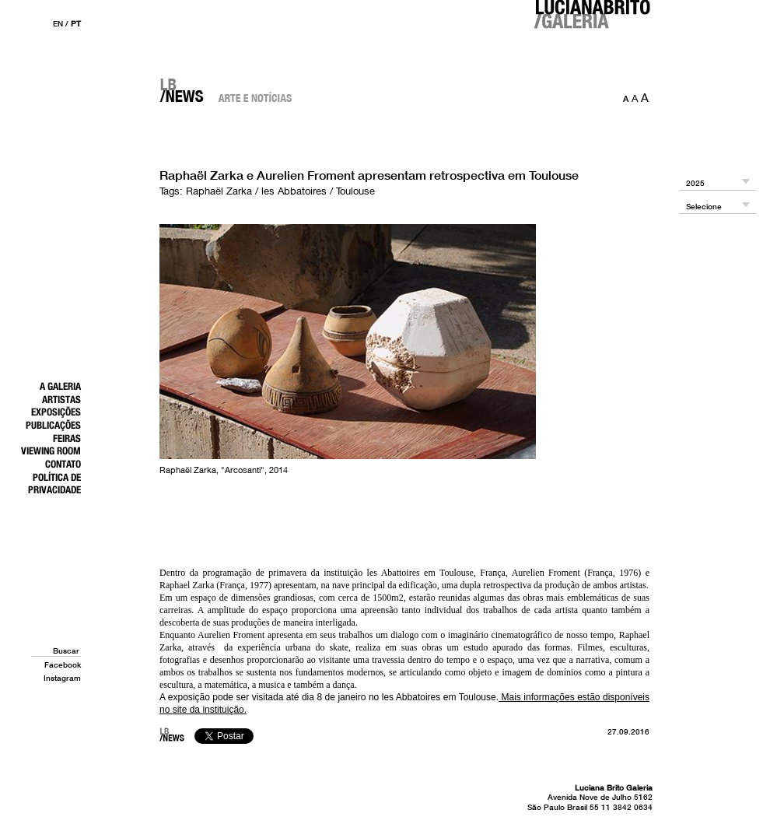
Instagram (62, 677)
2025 (695, 183)
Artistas (61, 399)
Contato (63, 464)
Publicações (53, 425)
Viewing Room (51, 450)
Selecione (704, 206)
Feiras (67, 438)
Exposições (56, 411)
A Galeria (60, 386)
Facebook (62, 664)
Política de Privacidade (54, 483)
